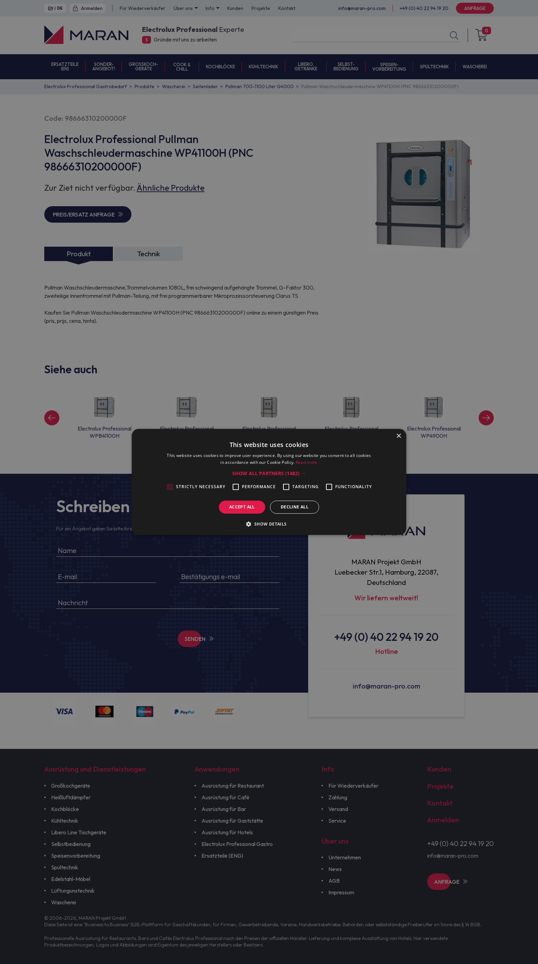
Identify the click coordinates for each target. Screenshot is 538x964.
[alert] (269, 482)
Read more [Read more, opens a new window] (307, 463)
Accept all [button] (242, 507)
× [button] (398, 436)
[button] (269, 473)
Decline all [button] (294, 507)
